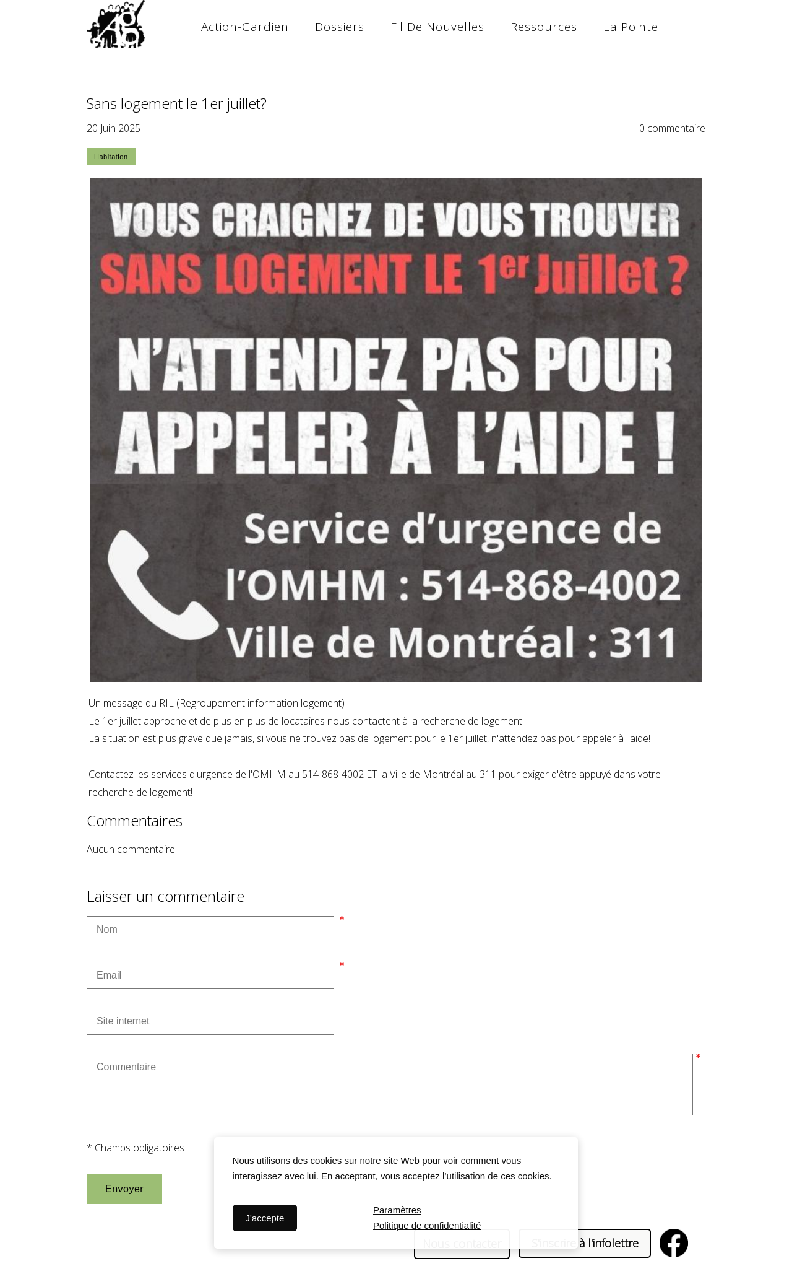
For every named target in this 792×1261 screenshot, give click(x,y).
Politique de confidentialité (427, 1225)
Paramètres (397, 1210)
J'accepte (264, 1218)
